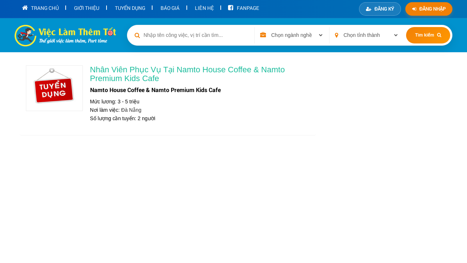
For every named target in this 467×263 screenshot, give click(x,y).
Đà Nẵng (131, 110)
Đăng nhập (428, 8)
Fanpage (228, 7)
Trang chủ (38, 7)
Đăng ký (380, 8)
